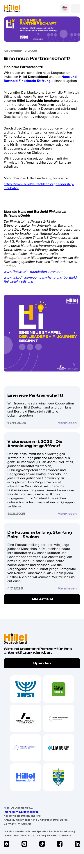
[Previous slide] (9, 333)
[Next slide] (74, 333)
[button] (75, 8)
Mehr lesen (67, 423)
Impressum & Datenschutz (21, 811)
